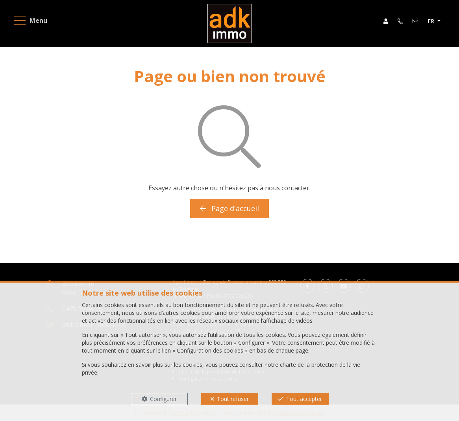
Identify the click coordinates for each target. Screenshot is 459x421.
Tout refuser (233, 399)
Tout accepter (304, 399)
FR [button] (432, 21)
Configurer (163, 399)
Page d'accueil (229, 208)
